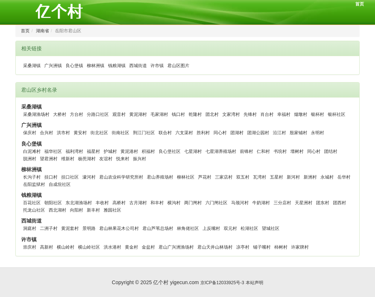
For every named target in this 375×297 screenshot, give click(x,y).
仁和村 (263, 151)
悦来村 (122, 158)
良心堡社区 (170, 151)
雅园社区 (112, 210)
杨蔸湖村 (87, 158)
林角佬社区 (188, 228)
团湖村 (237, 132)
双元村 (230, 228)
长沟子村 (32, 177)
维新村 (67, 158)
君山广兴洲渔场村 (176, 247)
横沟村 (174, 202)
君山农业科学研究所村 (121, 177)
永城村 (327, 177)
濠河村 (89, 177)
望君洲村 (48, 158)
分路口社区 (98, 114)
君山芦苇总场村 (157, 228)
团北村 (212, 114)
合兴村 (46, 132)
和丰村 (157, 202)
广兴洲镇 (53, 65)
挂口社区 (70, 177)
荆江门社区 (144, 132)
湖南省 (42, 30)
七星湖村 (193, 151)
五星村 (276, 177)
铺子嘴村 (262, 247)
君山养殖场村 (160, 177)
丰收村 (102, 202)
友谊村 (105, 158)
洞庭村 (29, 228)
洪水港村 (112, 247)
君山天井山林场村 (215, 247)
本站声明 (254, 282)
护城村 (110, 151)
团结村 (330, 151)
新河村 (293, 177)
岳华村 (343, 177)
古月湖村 (138, 202)
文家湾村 (231, 114)
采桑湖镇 (32, 65)
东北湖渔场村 (79, 202)
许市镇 (157, 65)
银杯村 (317, 114)
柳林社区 (185, 177)
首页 (359, 4)
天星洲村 (303, 202)
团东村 (322, 202)
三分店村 (282, 202)
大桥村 (59, 114)
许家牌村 (300, 247)
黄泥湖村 (138, 114)
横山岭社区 (89, 247)
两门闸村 (193, 202)
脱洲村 (29, 158)
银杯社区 (336, 114)
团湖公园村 (258, 132)
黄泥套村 (70, 228)
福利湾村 (74, 151)
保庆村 (29, 132)
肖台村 (267, 114)
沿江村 (279, 132)
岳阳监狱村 (34, 184)
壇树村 (297, 151)
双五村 (242, 177)
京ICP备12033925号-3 (222, 282)
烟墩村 (300, 114)
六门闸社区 (216, 202)
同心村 (220, 132)
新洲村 (310, 177)
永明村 (317, 132)
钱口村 (178, 114)
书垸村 (280, 151)
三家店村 (224, 177)
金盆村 (148, 247)
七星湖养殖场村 (220, 151)
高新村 (46, 247)
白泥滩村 (32, 151)
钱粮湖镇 (117, 65)
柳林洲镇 (95, 65)
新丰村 (93, 210)
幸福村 (283, 114)
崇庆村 (29, 247)
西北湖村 (57, 210)
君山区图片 (178, 65)
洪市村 (63, 132)
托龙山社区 (34, 210)
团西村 (339, 202)
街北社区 (99, 132)
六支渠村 (184, 132)
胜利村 (203, 132)
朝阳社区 (53, 202)
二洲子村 (48, 228)
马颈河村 (240, 202)
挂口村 (50, 177)
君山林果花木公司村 (119, 228)
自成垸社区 (60, 184)
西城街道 (138, 65)
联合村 (165, 132)
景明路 (89, 228)
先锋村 (250, 114)
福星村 (93, 151)
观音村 (119, 114)
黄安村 (80, 132)
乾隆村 (195, 114)
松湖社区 (249, 228)
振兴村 (139, 158)
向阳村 (76, 210)
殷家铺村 (298, 132)
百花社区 (32, 202)
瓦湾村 (259, 177)
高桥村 (119, 202)
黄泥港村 (129, 151)
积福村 (148, 151)
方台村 (76, 114)
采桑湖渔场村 (36, 114)
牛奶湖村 (261, 202)
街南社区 (120, 132)
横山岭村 (65, 247)
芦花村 (204, 177)
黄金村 (131, 247)
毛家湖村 (159, 114)
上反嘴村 (211, 228)
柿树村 (280, 247)
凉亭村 (242, 247)
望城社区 (270, 228)
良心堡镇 (74, 65)
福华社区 (53, 151)
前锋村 (246, 151)
